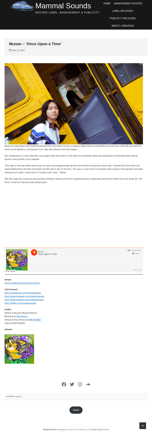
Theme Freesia (73, 430)
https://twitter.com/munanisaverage (20, 303)
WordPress (83, 430)
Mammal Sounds (63, 6)
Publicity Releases (123, 18)
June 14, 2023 (17, 50)
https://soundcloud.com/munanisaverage (23, 293)
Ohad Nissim (22, 316)
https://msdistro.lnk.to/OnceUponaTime (22, 283)
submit (76, 410)
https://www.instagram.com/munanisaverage (24, 296)
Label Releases (122, 11)
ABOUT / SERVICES (122, 26)
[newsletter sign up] (76, 396)
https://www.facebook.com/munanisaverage (24, 299)
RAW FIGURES (34, 319)
